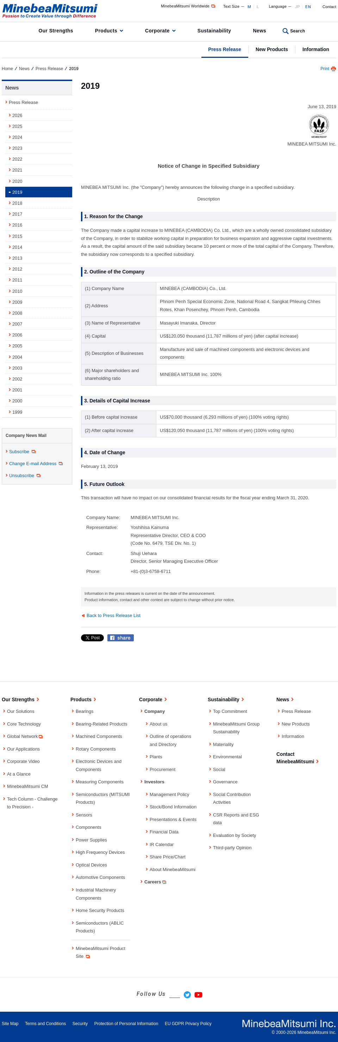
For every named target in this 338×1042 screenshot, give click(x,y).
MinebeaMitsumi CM (27, 786)
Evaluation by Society (234, 835)
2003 (17, 368)
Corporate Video (23, 761)
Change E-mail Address (36, 464)
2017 (17, 214)
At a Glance (19, 774)
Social (219, 769)
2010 (17, 291)
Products (106, 30)
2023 (17, 148)
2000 (17, 400)
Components (88, 827)
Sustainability (214, 30)
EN (308, 6)
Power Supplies (91, 840)
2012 (17, 269)
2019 (17, 192)
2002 (17, 379)
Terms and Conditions (45, 1023)
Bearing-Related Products (101, 724)
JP (297, 6)
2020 (17, 181)
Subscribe (23, 452)
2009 (17, 302)
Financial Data (164, 831)
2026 (17, 115)
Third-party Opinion (232, 847)
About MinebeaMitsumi (172, 869)
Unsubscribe (25, 476)
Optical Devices (91, 865)
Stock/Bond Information (173, 806)
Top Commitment (230, 711)
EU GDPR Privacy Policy (188, 1023)
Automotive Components (100, 877)
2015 (17, 236)
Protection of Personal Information (126, 1023)
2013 (17, 258)
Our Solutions (21, 711)
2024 (17, 137)
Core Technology (24, 724)
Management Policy (169, 794)
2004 (17, 357)
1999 (17, 412)
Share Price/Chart (168, 856)
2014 (17, 247)
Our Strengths (56, 30)
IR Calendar (162, 844)
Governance (225, 781)
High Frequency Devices (100, 852)
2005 (17, 346)
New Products (272, 49)
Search (297, 31)
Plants (156, 756)
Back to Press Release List (113, 615)
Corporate (157, 30)
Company (154, 711)
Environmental (227, 756)
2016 (17, 225)
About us (159, 724)
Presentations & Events (173, 819)
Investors (154, 781)
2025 (17, 126)
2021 (17, 170)
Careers (155, 881)
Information (315, 49)
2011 (17, 280)
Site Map (10, 1023)
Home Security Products (100, 910)
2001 (17, 390)
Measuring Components (100, 781)
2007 (17, 324)
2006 (17, 335)
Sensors (84, 815)
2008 (17, 313)
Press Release (224, 49)
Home (7, 68)
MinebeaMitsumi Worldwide (188, 6)
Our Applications (23, 749)
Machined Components (99, 736)
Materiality (223, 744)
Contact (329, 7)
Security (80, 1023)
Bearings (85, 711)
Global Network (25, 736)
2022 (17, 159)
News (259, 30)
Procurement (162, 769)
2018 (17, 203)
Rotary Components (96, 749)
